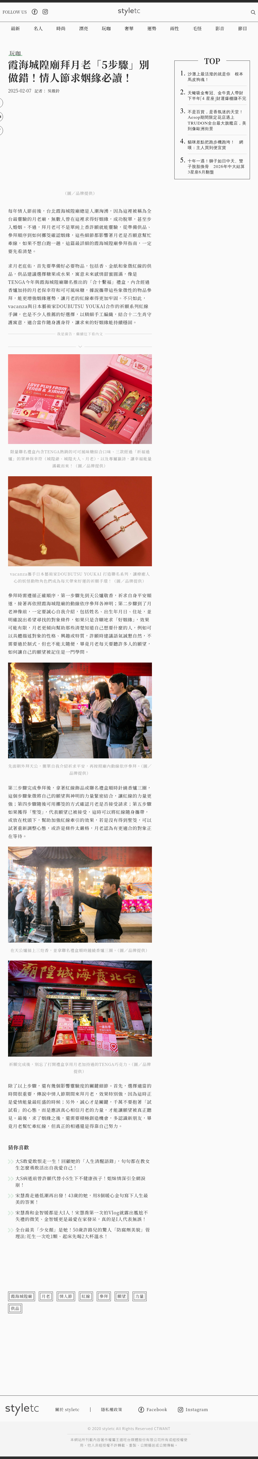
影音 (219, 28)
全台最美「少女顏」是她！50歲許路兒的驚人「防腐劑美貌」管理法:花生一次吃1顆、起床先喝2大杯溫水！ (82, 1232)
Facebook (152, 1410)
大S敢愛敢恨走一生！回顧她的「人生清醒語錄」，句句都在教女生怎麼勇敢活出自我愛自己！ (82, 1164)
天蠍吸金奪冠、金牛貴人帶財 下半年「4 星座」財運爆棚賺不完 (217, 95)
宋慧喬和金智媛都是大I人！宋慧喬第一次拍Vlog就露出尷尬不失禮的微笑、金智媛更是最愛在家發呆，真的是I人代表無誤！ (81, 1215)
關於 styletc (67, 1409)
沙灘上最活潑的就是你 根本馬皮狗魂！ (215, 76)
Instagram (193, 1409)
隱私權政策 (111, 1409)
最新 (15, 28)
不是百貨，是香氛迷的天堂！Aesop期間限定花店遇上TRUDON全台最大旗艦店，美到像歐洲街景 (217, 119)
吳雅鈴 (54, 91)
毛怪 (197, 28)
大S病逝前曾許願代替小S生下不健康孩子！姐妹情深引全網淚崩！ (80, 1181)
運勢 (151, 28)
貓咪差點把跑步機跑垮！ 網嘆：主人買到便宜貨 (215, 144)
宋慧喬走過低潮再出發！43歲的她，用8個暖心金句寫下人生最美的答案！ (81, 1198)
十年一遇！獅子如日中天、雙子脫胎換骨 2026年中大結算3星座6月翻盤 (216, 166)
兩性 (174, 28)
